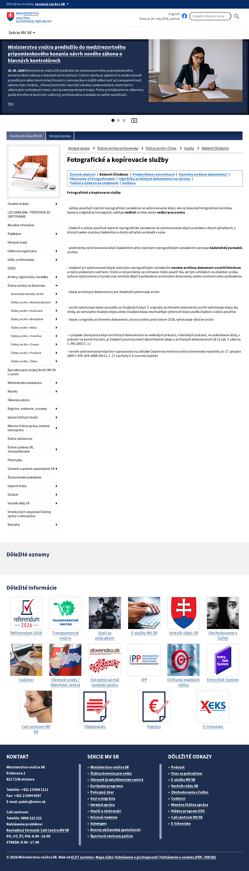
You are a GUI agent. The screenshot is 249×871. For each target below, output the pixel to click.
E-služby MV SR (183, 779)
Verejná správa (60, 136)
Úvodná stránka (18, 204)
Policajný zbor (102, 792)
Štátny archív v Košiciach (27, 311)
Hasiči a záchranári (105, 811)
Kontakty (14, 525)
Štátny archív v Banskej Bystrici (31, 302)
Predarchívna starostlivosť (153, 174)
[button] (23, 31)
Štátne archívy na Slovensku (26, 285)
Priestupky (15, 460)
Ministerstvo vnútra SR (109, 767)
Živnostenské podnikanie (24, 477)
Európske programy (106, 786)
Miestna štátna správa (189, 804)
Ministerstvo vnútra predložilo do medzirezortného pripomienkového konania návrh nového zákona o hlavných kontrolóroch (67, 54)
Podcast (178, 767)
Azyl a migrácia (102, 798)
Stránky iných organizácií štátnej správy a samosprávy (29, 514)
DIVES (12, 268)
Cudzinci (178, 798)
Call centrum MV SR (187, 817)
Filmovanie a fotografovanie (92, 178)
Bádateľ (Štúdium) (215, 148)
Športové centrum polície (111, 836)
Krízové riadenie (103, 817)
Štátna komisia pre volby (111, 773)
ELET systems (82, 857)
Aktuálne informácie (21, 225)
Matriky (12, 391)
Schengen (98, 823)
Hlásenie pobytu (19, 400)
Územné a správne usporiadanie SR (31, 469)
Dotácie (13, 495)
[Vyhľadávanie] (210, 16)
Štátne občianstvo (20, 439)
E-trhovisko (181, 823)
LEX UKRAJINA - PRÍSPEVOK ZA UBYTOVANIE (29, 214)
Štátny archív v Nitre (24, 327)
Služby (189, 148)
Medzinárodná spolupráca (25, 383)
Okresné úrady (17, 242)
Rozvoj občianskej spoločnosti (115, 829)
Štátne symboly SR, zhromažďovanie (21, 449)
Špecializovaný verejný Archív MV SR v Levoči (32, 372)
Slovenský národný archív (27, 294)
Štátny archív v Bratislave (27, 319)
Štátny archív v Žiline (24, 361)
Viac (11, 103)
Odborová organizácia (22, 251)
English (174, 14)
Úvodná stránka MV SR (26, 136)
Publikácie (14, 234)
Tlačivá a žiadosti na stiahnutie (93, 183)
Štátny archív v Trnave (25, 344)
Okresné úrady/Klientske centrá (116, 779)
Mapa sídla (104, 857)
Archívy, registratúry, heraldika (28, 277)
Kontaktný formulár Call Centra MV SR (37, 830)
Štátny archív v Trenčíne (26, 336)
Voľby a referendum (21, 260)
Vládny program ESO (188, 811)
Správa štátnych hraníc (23, 417)
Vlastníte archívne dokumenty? (203, 174)
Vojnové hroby (17, 486)
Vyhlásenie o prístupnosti (136, 857)
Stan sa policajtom (186, 773)
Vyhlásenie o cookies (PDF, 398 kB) (188, 857)
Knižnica (129, 183)
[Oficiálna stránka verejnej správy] (52, 3)
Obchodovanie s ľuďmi (189, 792)
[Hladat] (237, 16)
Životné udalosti (82, 174)
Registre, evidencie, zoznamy (27, 409)
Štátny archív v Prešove (26, 353)
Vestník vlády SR (19, 503)
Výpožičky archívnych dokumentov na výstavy (154, 178)
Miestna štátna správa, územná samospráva (28, 428)
